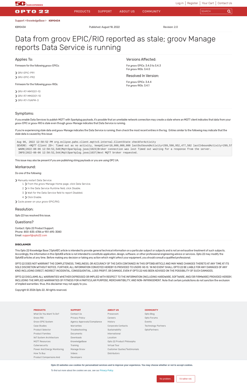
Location (112, 337)
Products (82, 11)
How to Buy (40, 353)
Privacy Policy (106, 370)
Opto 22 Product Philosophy (122, 341)
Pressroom (113, 314)
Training (75, 345)
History (111, 322)
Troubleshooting (79, 330)
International (114, 333)
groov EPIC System (43, 322)
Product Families (42, 333)
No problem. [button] (165, 379)
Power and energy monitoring (49, 349)
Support (105, 11)
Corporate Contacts (118, 326)
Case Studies (40, 326)
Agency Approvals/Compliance (86, 322)
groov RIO (39, 318)
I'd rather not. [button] (185, 379)
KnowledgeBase (35, 20)
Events (148, 322)
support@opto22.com (34, 235)
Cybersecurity (41, 345)
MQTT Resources (42, 341)
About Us (127, 11)
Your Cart (208, 3)
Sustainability (114, 330)
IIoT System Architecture (46, 337)
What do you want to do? (46, 314)
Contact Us (225, 3)
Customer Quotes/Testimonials (123, 349)
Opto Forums (151, 318)
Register (192, 3)
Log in (180, 3)
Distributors (113, 353)
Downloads (76, 337)
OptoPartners (151, 330)
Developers (76, 357)
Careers (112, 318)
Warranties (76, 326)
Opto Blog (150, 314)
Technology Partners (155, 326)
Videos (74, 353)
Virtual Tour (113, 345)
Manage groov (78, 349)
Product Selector (42, 330)
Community (151, 11)
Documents (76, 333)
